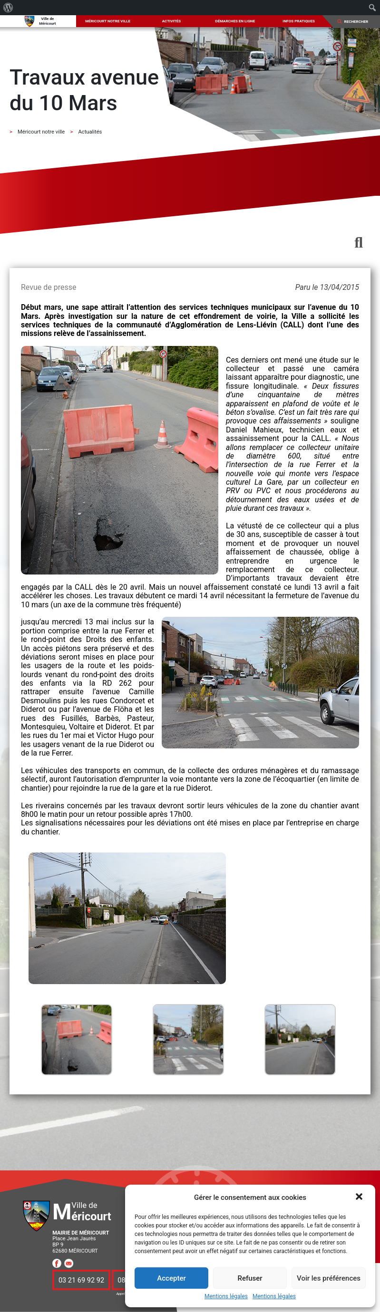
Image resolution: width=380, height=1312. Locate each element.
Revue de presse (48, 287)
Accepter (171, 1278)
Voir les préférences (329, 1278)
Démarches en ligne (235, 21)
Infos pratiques (299, 21)
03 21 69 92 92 (81, 1279)
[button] (360, 1197)
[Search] (359, 21)
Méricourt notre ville (107, 21)
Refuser (249, 1278)
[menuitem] (8, 7)
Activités (171, 21)
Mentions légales (226, 1296)
